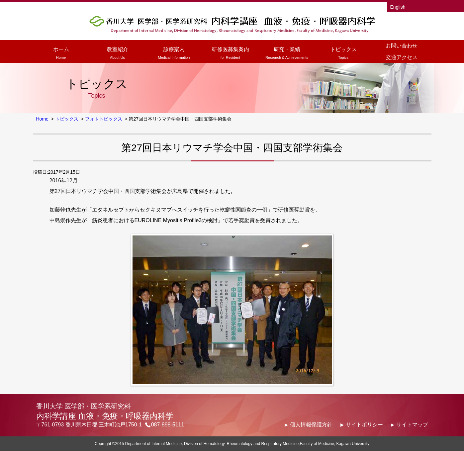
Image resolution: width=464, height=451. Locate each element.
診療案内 (174, 53)
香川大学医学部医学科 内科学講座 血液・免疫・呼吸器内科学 (232, 24)
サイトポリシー (364, 424)
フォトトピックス (103, 119)
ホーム (61, 53)
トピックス (343, 53)
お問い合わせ (402, 45)
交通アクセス (402, 57)
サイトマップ (412, 424)
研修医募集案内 (230, 53)
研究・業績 (287, 53)
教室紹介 (117, 53)
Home (43, 119)
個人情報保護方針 (311, 424)
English (398, 7)
